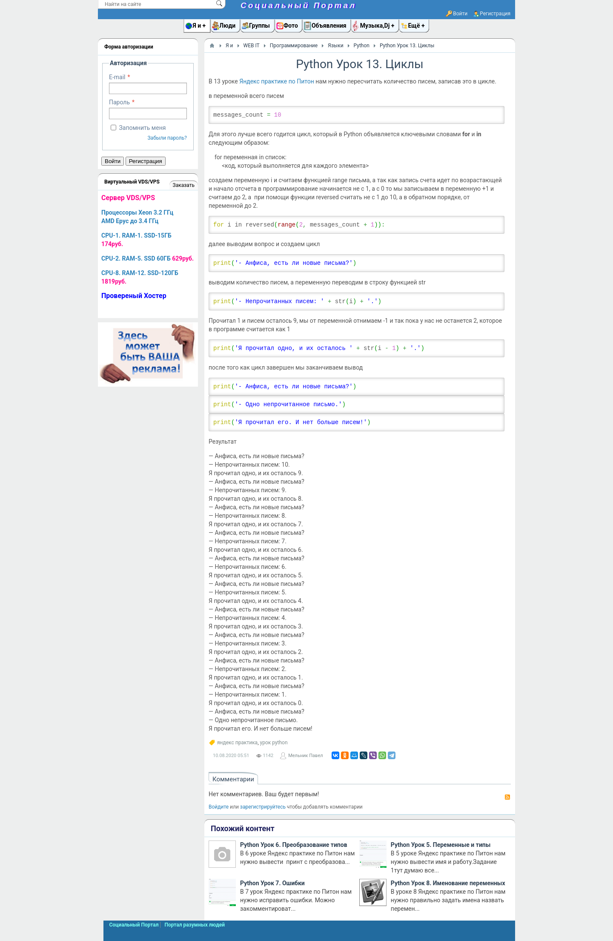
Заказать (184, 185)
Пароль (119, 102)
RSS (507, 797)
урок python (274, 743)
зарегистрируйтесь (263, 807)
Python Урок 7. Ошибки (272, 883)
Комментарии (233, 779)
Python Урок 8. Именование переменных (448, 883)
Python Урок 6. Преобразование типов (293, 844)
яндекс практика (237, 743)
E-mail (117, 77)
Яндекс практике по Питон (276, 81)
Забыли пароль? (167, 138)
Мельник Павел (305, 755)
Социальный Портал (298, 5)
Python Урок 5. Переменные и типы (441, 844)
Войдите (219, 807)
